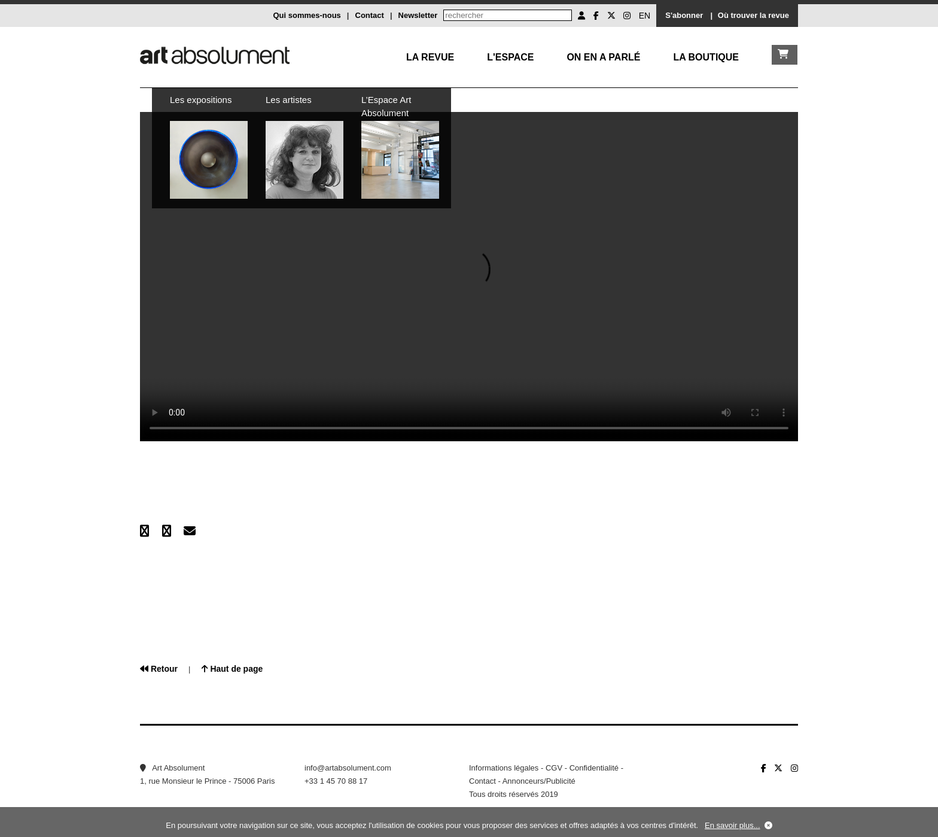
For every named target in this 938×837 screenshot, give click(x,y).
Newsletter (418, 15)
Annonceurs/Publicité (538, 781)
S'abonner (684, 15)
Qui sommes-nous (306, 15)
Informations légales (503, 767)
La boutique (706, 57)
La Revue (430, 57)
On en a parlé (603, 57)
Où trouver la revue (753, 15)
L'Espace (510, 57)
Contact (369, 15)
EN (644, 15)
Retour (159, 669)
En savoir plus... (732, 825)
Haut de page (232, 669)
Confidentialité (594, 767)
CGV (554, 767)
